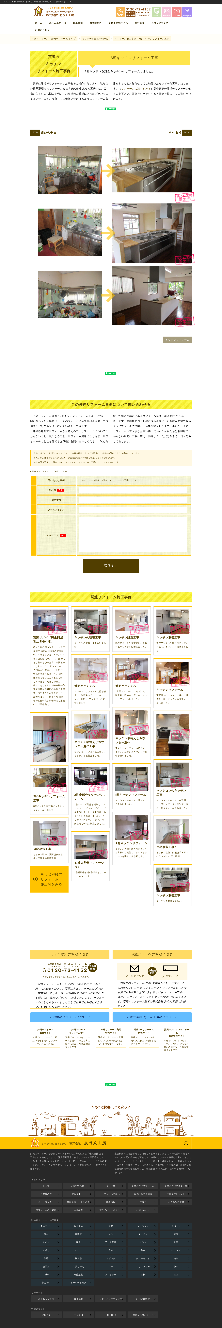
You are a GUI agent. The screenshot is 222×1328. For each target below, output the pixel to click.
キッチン (143, 1234)
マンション (143, 1226)
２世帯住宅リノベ (118, 23)
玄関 (176, 1242)
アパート (176, 1226)
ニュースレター (46, 1202)
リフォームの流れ (111, 1194)
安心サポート (78, 1194)
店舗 (46, 1234)
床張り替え (78, 1266)
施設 (110, 1234)
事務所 (78, 1234)
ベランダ (176, 1250)
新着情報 (110, 1202)
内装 (176, 1258)
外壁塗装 (78, 1274)
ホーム (38, 23)
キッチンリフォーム (177, 339)
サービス (110, 1186)
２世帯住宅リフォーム (143, 1186)
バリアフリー (143, 1266)
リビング (110, 1258)
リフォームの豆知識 (46, 1210)
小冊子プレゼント (176, 1194)
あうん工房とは (57, 23)
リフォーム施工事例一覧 (95, 38)
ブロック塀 (110, 1274)
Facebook (110, 1315)
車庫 (176, 1234)
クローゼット (143, 1258)
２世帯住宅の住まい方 (176, 1186)
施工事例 (78, 23)
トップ (54, 38)
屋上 (176, 1274)
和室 (143, 1250)
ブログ (143, 1202)
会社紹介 (139, 23)
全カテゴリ (46, 1226)
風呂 (78, 1242)
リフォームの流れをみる (136, 88)
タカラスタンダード (143, 1315)
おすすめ (78, 1226)
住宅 (110, 1226)
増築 (110, 1250)
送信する (111, 566)
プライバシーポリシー (110, 1210)
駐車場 (78, 1258)
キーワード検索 (78, 1282)
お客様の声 (96, 23)
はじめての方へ (78, 1186)
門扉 (110, 1266)
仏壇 (46, 1258)
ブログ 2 (78, 1315)
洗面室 (46, 1266)
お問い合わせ (42, 30)
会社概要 (78, 1210)
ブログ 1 (46, 1315)
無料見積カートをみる (78, 1202)
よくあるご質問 (176, 1202)
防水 (176, 1266)
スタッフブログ (159, 23)
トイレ (46, 1242)
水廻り (46, 1250)
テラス (143, 1242)
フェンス (78, 1250)
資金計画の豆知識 (143, 1194)
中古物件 (46, 1282)
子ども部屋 (110, 1242)
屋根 (143, 1274)
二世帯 (46, 1274)
